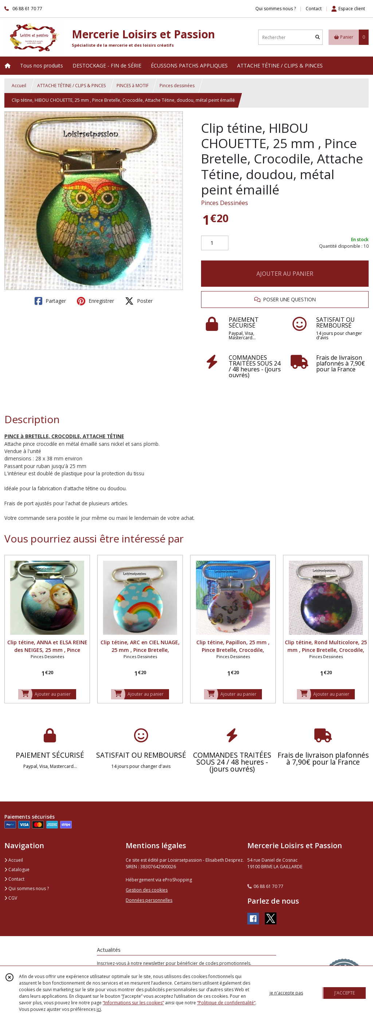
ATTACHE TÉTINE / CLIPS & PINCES (71, 85)
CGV (10, 898)
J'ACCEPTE (344, 993)
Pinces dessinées (177, 85)
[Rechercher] (317, 37)
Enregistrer (95, 301)
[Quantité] (214, 243)
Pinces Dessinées (224, 203)
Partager (50, 301)
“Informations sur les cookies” (133, 1003)
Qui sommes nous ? (26, 888)
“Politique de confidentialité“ (226, 1003)
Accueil (19, 85)
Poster (139, 301)
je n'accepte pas (286, 993)
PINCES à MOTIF (133, 85)
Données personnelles (149, 900)
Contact (314, 8)
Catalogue (17, 869)
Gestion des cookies (147, 890)
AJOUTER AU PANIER (284, 274)
